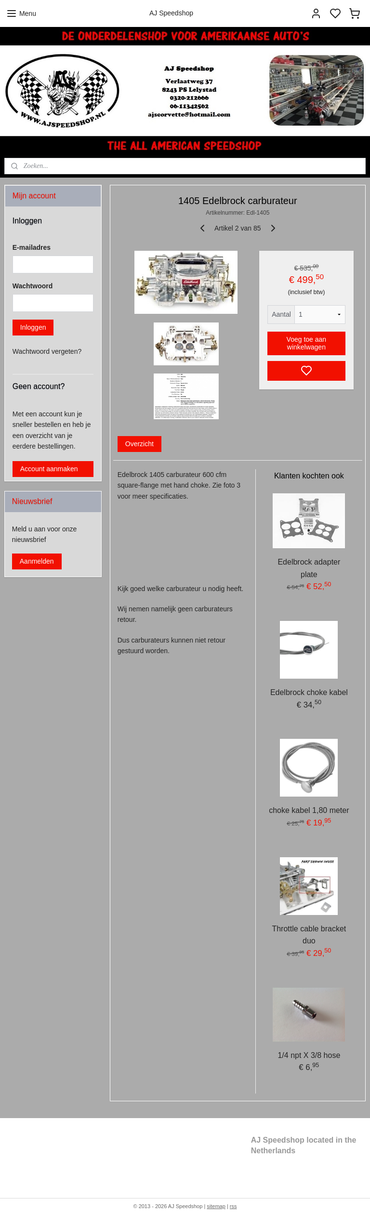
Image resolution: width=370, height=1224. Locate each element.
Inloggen (33, 327)
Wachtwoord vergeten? (47, 351)
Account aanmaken (49, 469)
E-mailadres (32, 247)
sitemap (216, 1206)
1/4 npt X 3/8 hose (309, 1055)
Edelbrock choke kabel (309, 692)
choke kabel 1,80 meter (309, 810)
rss (233, 1206)
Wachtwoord (33, 286)
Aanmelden (37, 561)
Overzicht (139, 444)
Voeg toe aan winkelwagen (307, 343)
